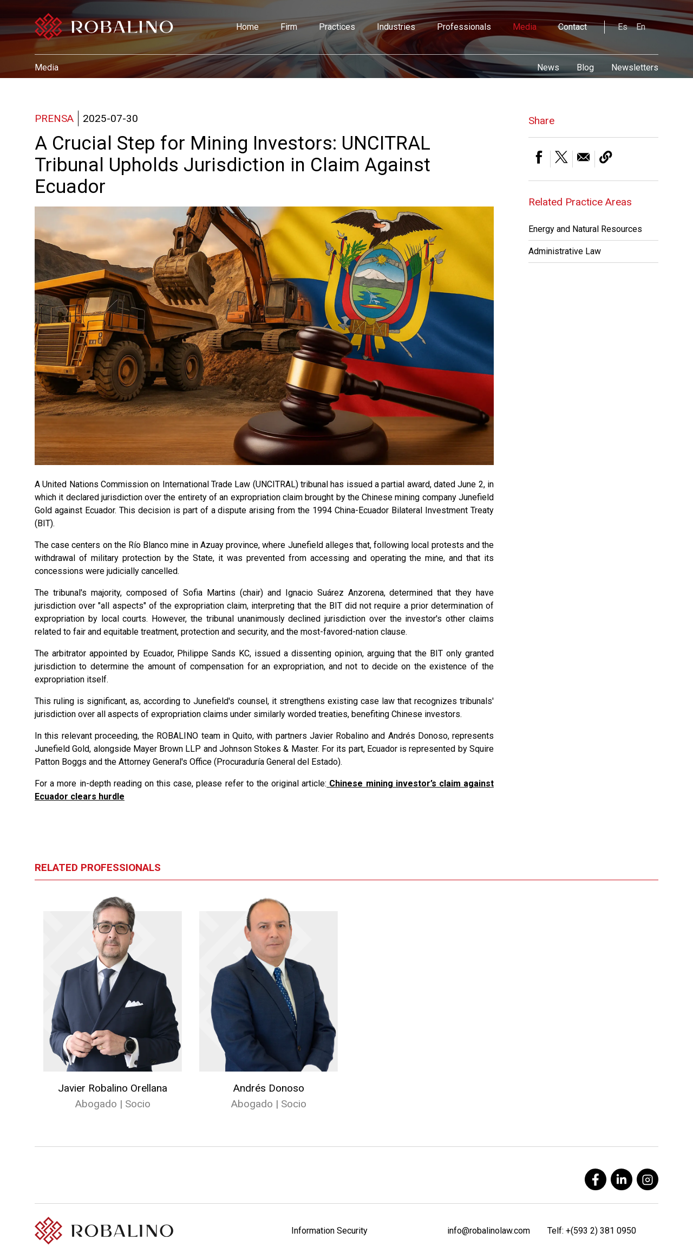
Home (247, 27)
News (548, 67)
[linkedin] (621, 1179)
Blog (585, 67)
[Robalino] (104, 27)
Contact (572, 27)
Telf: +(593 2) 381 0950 (591, 1230)
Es (622, 27)
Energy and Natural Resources (585, 229)
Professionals (464, 27)
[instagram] (647, 1179)
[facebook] (595, 1179)
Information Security (329, 1230)
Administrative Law (564, 251)
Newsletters (634, 67)
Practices (337, 27)
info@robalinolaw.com (488, 1230)
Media (525, 27)
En (640, 27)
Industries (396, 27)
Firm (288, 27)
